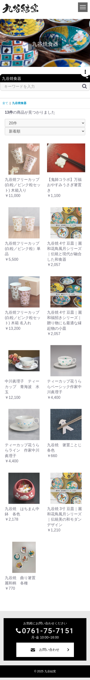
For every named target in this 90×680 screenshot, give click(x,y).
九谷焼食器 (19, 103)
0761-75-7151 (48, 630)
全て (5, 103)
